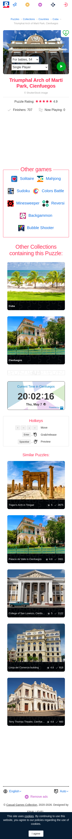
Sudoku (23, 191)
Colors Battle (52, 191)
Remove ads (39, 796)
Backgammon (39, 215)
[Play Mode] (30, 67)
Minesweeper (27, 203)
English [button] (14, 791)
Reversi (57, 203)
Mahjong (53, 178)
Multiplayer (15, 4)
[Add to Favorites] (65, 33)
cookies (29, 816)
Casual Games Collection (21, 804)
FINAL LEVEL (35, 811)
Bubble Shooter (40, 228)
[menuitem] (15, 4)
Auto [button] (63, 791)
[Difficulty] (25, 59)
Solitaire (26, 178)
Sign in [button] (66, 4)
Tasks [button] (28, 4)
